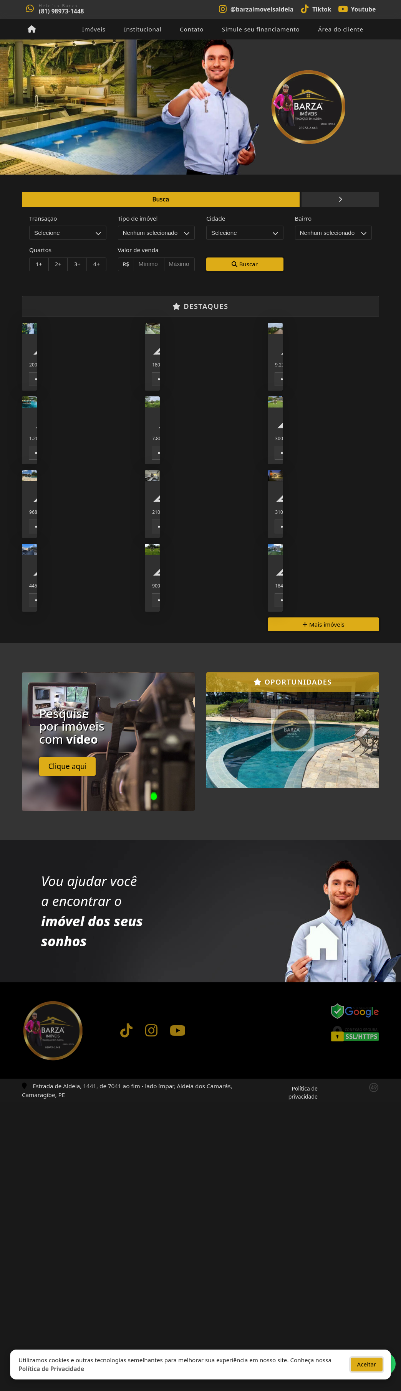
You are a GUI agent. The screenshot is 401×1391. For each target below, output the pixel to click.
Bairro (303, 218)
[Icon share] (256, 8)
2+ (58, 264)
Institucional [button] (142, 29)
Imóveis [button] (94, 29)
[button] (219, 1019)
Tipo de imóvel (138, 218)
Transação (43, 218)
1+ (38, 264)
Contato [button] (192, 29)
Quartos (40, 250)
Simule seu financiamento (261, 29)
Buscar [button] (245, 264)
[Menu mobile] (32, 29)
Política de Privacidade (51, 1367)
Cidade (215, 218)
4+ (96, 264)
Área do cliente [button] (340, 29)
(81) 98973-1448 (61, 11)
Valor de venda (138, 250)
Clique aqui (67, 1055)
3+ (77, 264)
